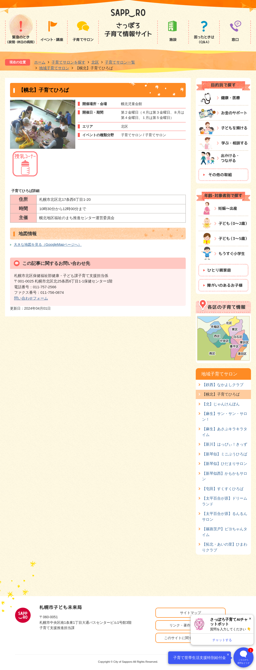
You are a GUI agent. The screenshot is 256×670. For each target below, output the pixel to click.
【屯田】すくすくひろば (222, 489)
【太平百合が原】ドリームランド (224, 501)
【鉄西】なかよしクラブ (222, 384)
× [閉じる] (250, 618)
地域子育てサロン (54, 68)
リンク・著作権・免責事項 (190, 625)
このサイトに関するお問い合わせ (190, 638)
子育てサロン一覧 (120, 62)
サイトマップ (190, 613)
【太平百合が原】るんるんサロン (224, 516)
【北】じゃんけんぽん (221, 404)
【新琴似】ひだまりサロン (224, 463)
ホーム (39, 62)
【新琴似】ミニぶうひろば (224, 454)
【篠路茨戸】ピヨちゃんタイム (224, 532)
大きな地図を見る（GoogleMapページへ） (48, 245)
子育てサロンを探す (68, 62)
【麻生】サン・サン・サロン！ (224, 416)
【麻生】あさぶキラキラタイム (224, 432)
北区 (95, 62)
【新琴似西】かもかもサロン (224, 476)
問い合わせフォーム (31, 298)
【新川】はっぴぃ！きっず (224, 444)
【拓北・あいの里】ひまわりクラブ (224, 547)
